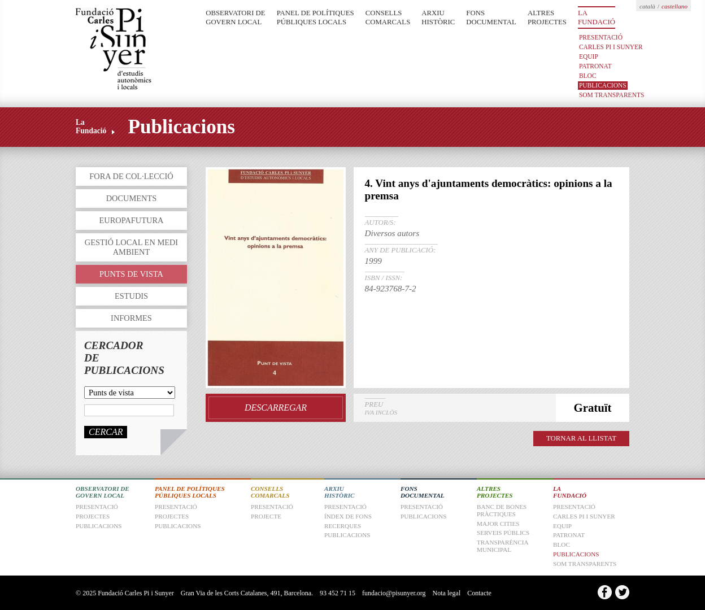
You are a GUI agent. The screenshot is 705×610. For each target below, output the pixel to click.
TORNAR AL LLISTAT (581, 438)
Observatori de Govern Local (236, 17)
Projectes (172, 516)
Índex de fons (348, 516)
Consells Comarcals (388, 17)
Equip (588, 56)
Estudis (131, 295)
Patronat (595, 66)
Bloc (588, 75)
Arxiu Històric (438, 17)
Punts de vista (131, 273)
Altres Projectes (547, 17)
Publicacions (602, 85)
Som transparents (612, 94)
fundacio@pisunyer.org (393, 593)
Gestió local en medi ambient (131, 247)
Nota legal (447, 593)
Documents (131, 198)
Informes (131, 318)
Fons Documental (491, 17)
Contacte (479, 593)
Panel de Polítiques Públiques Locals (315, 17)
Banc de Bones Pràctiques (501, 510)
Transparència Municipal (502, 546)
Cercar (106, 432)
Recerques (342, 525)
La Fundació (596, 17)
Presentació (601, 37)
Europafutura (131, 220)
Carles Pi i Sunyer (611, 46)
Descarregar (276, 407)
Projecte (266, 516)
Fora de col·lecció (131, 176)
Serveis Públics (503, 532)
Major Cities (498, 523)
